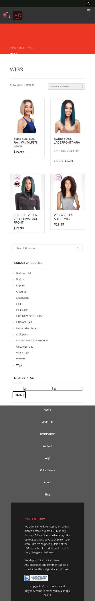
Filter (19, 394)
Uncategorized (24, 346)
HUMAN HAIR (24, 322)
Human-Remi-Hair (27, 328)
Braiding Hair (24, 273)
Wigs (19, 365)
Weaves (20, 359)
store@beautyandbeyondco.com (51, 569)
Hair (18, 304)
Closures (21, 291)
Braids (20, 279)
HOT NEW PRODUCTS (29, 316)
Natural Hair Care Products (32, 340)
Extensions (22, 297)
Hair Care (21, 310)
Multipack (22, 334)
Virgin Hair (22, 352)
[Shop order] (66, 86)
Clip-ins (20, 285)
